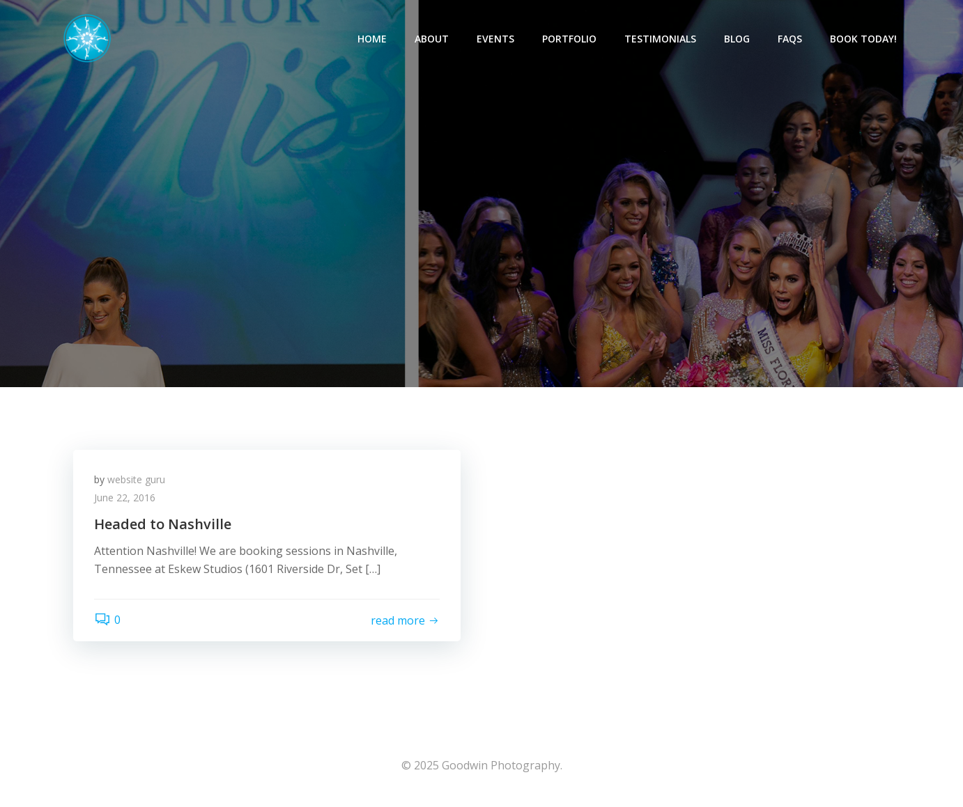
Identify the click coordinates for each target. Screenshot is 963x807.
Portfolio (569, 38)
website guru (136, 479)
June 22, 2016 (124, 497)
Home (372, 38)
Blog (737, 38)
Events (495, 38)
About (432, 38)
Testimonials (660, 38)
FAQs (790, 38)
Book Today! (863, 38)
